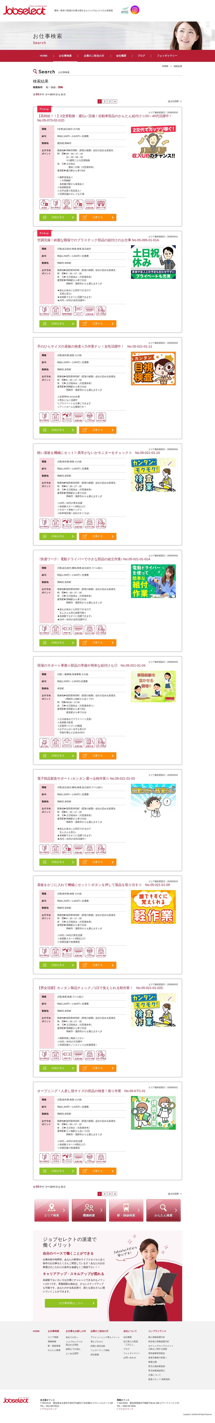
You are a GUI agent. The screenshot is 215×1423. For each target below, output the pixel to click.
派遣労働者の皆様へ (157, 1357)
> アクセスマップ (48, 1409)
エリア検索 (53, 1337)
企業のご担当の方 (94, 55)
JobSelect (26, 10)
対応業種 (95, 1354)
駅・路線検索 (54, 1346)
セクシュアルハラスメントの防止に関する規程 (160, 1347)
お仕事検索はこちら (71, 1303)
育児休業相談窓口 (156, 1370)
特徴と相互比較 (98, 1346)
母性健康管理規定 (156, 1353)
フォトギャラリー (167, 55)
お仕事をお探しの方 (76, 1331)
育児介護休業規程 (156, 1366)
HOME (44, 55)
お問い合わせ (129, 1357)
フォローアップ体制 (100, 1350)
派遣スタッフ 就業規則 (159, 1379)
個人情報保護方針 (156, 1337)
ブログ (141, 55)
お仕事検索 (65, 55)
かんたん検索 (54, 1350)
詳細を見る (58, 217)
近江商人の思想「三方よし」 (130, 1343)
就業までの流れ (73, 1349)
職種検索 (52, 1341)
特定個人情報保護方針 (158, 1341)
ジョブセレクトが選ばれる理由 (74, 1343)
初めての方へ (72, 1337)
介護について (154, 1375)
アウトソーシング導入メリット (105, 1337)
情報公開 (152, 1362)
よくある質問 (72, 1353)
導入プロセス (97, 1341)
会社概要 (121, 55)
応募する (98, 217)
